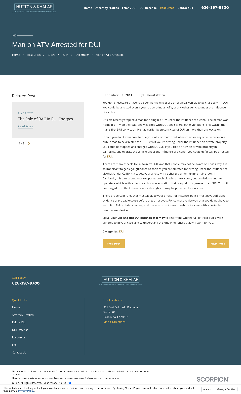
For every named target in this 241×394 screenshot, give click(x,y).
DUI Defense (20, 330)
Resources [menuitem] (167, 8)
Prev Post (113, 244)
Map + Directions (114, 322)
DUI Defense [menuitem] (148, 8)
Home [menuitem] (88, 8)
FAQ (14, 345)
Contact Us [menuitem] (185, 8)
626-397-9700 (215, 7)
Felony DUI (19, 322)
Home (16, 307)
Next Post (218, 244)
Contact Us (19, 352)
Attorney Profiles (23, 315)
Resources (18, 337)
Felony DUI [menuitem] (129, 8)
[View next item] (29, 143)
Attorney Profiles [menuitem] (107, 8)
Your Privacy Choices (57, 382)
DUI (109, 156)
